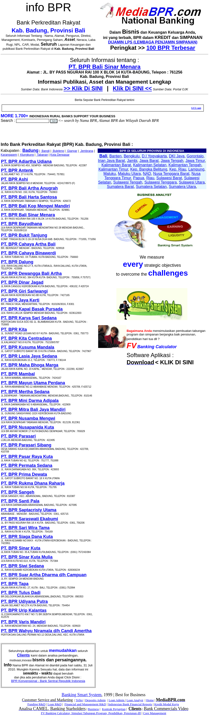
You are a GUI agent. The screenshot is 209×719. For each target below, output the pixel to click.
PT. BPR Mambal (18, 374)
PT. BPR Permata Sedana (26, 465)
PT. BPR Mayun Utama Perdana (33, 382)
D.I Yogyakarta (154, 156)
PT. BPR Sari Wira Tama (25, 527)
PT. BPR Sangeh (17, 492)
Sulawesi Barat (169, 178)
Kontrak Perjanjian (114, 709)
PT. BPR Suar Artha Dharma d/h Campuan (43, 574)
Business (93, 709)
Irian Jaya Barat (111, 161)
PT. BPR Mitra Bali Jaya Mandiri (33, 409)
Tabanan (42, 154)
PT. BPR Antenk (17, 170)
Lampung (196, 169)
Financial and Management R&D (85, 704)
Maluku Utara (129, 174)
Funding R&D (36, 704)
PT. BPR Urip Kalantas (24, 610)
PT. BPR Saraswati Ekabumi (29, 518)
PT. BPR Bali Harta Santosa (29, 197)
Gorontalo (195, 156)
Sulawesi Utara (192, 182)
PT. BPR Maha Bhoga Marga (29, 365)
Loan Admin (117, 700)
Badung (30, 150)
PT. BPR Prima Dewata (24, 474)
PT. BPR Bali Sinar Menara (104, 66)
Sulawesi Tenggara (160, 182)
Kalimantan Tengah (184, 165)
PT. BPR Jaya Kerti (20, 300)
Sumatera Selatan (151, 187)
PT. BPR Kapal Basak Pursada (32, 309)
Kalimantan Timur (113, 169)
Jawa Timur (195, 161)
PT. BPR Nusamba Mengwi (28, 418)
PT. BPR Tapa (15, 583)
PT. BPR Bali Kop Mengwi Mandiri (35, 206)
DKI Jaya (177, 156)
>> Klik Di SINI (83, 88)
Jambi (132, 161)
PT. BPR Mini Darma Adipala (30, 400)
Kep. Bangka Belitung (148, 169)
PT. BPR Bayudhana (21, 223)
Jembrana (86, 151)
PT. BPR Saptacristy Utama (28, 510)
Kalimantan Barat (116, 165)
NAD (147, 174)
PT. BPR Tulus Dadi (21, 592)
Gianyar (71, 151)
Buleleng (58, 151)
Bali (103, 156)
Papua (138, 178)
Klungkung (26, 154)
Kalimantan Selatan (150, 165)
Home (150, 700)
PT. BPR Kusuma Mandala (27, 347)
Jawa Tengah (172, 161)
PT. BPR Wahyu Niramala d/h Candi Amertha (46, 630)
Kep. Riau (177, 169)
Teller (79, 700)
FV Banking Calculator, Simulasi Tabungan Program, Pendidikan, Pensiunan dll (91, 713)
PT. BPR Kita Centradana (26, 338)
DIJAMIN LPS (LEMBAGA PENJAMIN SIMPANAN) (152, 42)
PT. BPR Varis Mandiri (23, 622)
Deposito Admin (95, 700)
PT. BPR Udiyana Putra (24, 601)
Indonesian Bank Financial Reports (130, 704)
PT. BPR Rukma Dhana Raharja (33, 483)
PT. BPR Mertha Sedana (25, 391)
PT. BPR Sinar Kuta (20, 548)
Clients (23, 655)
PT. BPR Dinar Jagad (22, 282)
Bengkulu (132, 156)
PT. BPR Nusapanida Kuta (27, 427)
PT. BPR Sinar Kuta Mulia (27, 557)
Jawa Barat (149, 161)
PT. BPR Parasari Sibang (26, 445)
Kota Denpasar (60, 154)
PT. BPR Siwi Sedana (22, 566)
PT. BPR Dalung (17, 262)
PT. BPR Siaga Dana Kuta (27, 536)
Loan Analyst (134, 700)
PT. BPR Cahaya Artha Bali (28, 244)
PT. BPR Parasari (18, 436)
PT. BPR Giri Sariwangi (24, 291)
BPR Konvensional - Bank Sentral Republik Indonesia (48, 681)
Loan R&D (54, 704)
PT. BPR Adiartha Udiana (26, 161)
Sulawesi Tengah (127, 182)
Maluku (109, 174)
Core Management (154, 713)
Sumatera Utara (182, 187)
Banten (115, 156)
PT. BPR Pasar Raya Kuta (27, 456)
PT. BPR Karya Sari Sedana (29, 318)
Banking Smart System (82, 694)
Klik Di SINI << (132, 88)
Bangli (45, 151)
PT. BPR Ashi (14, 179)
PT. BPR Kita (14, 329)
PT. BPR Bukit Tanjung (24, 235)
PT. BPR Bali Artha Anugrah (29, 188)
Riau (150, 178)
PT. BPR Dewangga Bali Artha (31, 273)
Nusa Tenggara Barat (171, 174)
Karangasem (9, 154)
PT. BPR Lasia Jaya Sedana (29, 356)
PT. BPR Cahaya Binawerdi (28, 253)
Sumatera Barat (120, 187)
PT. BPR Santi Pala (20, 501)
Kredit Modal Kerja (166, 704)
